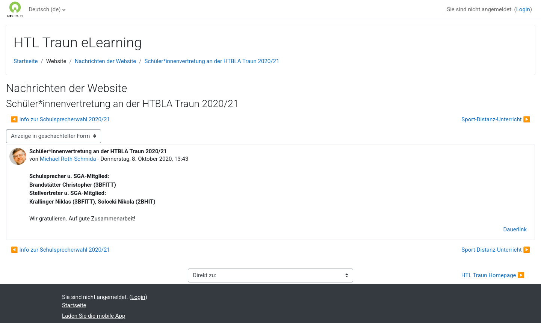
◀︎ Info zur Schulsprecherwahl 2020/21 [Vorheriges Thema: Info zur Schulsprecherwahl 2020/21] (60, 119)
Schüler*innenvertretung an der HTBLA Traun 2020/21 (211, 61)
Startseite (26, 61)
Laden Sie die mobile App (93, 315)
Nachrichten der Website (105, 61)
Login (523, 9)
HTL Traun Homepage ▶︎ (492, 275)
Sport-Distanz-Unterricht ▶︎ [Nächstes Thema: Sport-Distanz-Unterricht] (495, 119)
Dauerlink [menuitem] (515, 229)
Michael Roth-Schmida (68, 158)
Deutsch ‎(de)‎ (44, 9)
